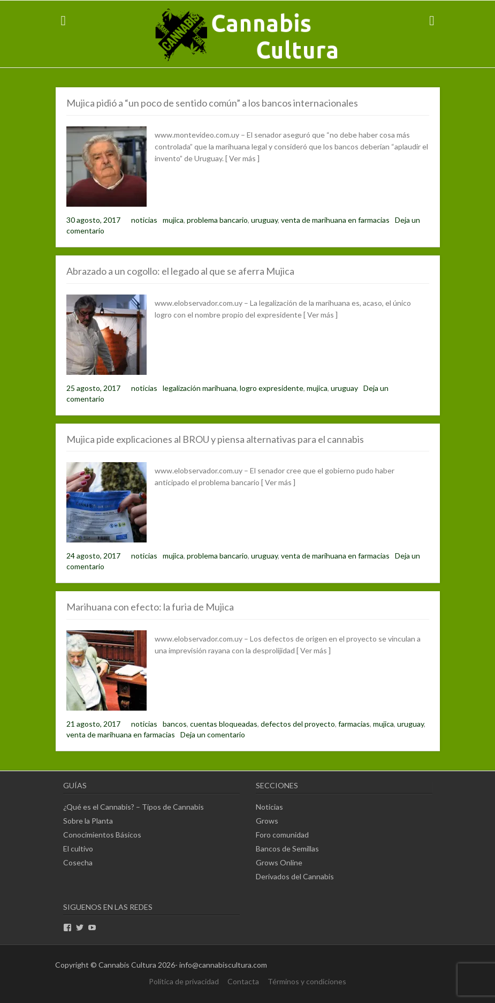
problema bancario (217, 219)
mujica (173, 219)
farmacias (354, 723)
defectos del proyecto (298, 723)
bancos (175, 723)
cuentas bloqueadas (223, 723)
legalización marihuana (200, 388)
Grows (267, 820)
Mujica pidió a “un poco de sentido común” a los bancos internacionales (212, 103)
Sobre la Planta (88, 820)
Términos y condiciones (307, 981)
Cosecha (78, 862)
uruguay (264, 219)
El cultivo (78, 848)
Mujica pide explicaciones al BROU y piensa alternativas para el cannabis (215, 439)
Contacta (243, 981)
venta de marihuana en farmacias (335, 219)
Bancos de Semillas (287, 848)
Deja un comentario (212, 734)
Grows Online (279, 862)
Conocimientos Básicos (102, 834)
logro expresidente (271, 388)
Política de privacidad (184, 981)
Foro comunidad (282, 834)
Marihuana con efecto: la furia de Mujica (150, 607)
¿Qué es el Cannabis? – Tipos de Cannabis (133, 806)
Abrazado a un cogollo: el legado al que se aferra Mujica (180, 271)
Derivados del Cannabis (295, 876)
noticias (144, 219)
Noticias (269, 806)
